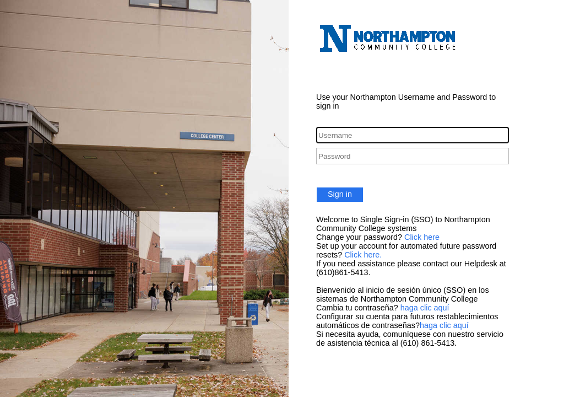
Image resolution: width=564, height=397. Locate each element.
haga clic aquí (424, 307)
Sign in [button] (340, 194)
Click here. (363, 254)
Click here (422, 237)
